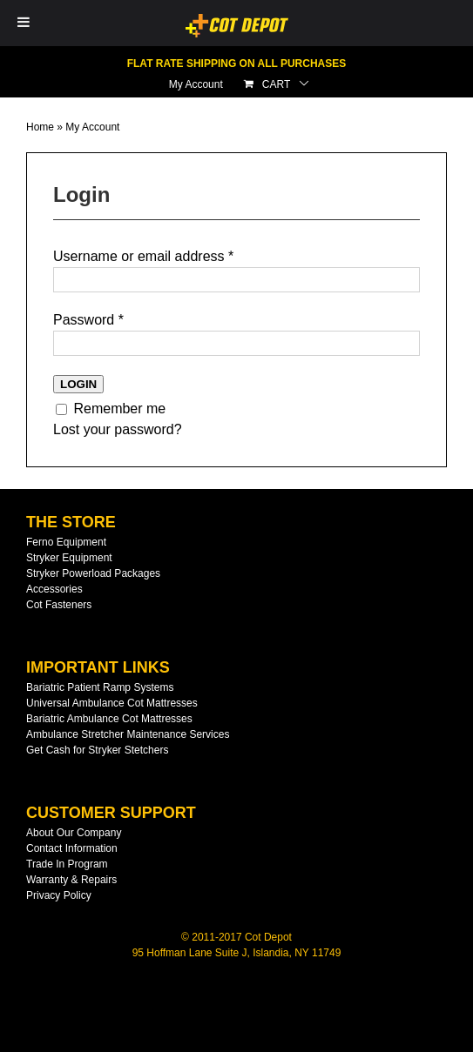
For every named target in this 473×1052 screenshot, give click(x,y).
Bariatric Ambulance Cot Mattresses (109, 719)
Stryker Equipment (69, 558)
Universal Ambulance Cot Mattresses (112, 703)
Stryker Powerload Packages (93, 573)
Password (88, 319)
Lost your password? (117, 429)
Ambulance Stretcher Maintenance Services (127, 734)
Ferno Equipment (66, 542)
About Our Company (73, 833)
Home (40, 127)
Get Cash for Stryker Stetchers (97, 750)
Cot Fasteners (58, 605)
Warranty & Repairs (71, 880)
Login (78, 384)
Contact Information (72, 848)
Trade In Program (67, 864)
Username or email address (143, 256)
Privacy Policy (58, 895)
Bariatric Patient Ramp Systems (99, 687)
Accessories (54, 589)
